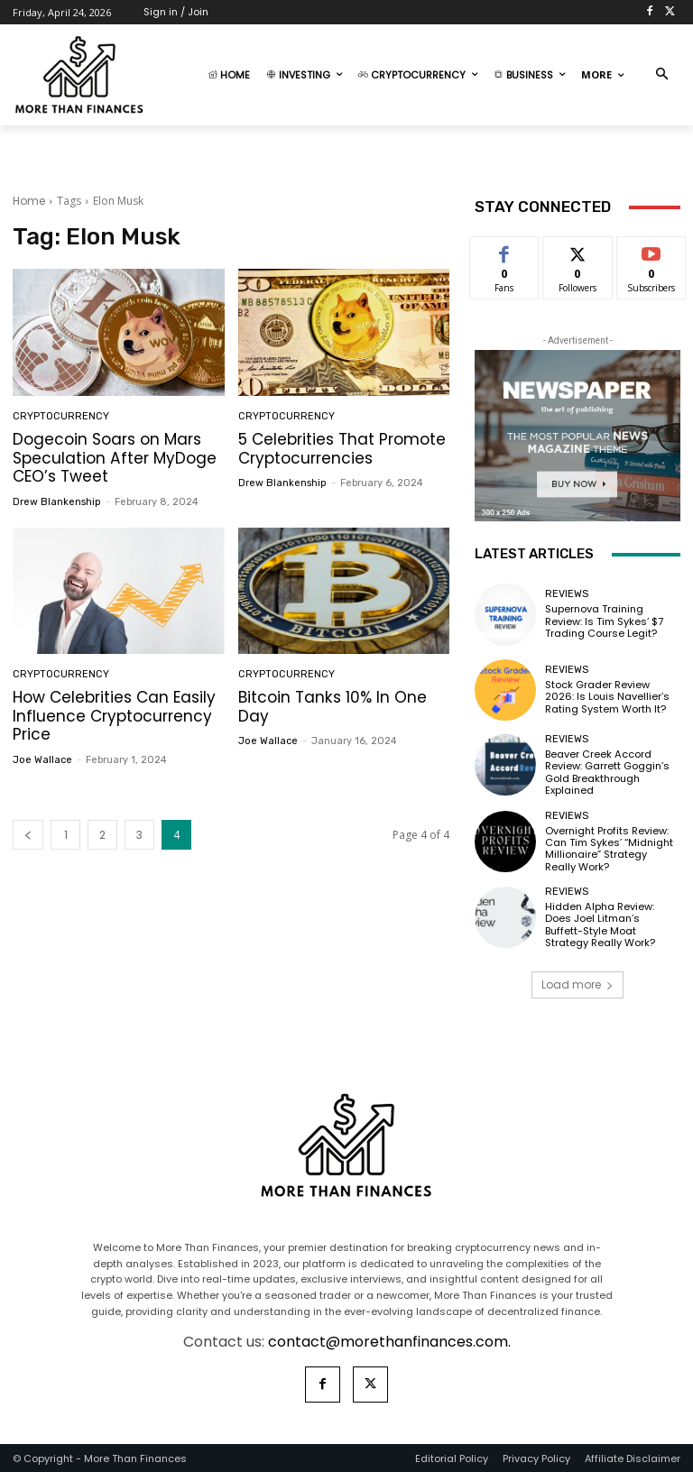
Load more (577, 983)
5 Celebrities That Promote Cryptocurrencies (342, 448)
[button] (661, 75)
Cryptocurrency (61, 416)
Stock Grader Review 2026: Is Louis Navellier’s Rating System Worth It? (607, 696)
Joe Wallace (42, 759)
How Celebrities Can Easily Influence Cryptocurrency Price (114, 715)
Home (29, 200)
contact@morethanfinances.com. (389, 1340)
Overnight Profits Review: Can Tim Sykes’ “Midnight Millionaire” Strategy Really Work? (609, 848)
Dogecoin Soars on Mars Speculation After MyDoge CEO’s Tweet (114, 457)
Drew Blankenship (57, 501)
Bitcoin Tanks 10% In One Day (332, 706)
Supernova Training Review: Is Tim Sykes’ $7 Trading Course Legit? (604, 621)
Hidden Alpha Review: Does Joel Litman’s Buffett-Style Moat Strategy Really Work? (612, 923)
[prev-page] (28, 834)
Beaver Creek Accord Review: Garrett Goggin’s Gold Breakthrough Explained (607, 772)
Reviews (566, 595)
